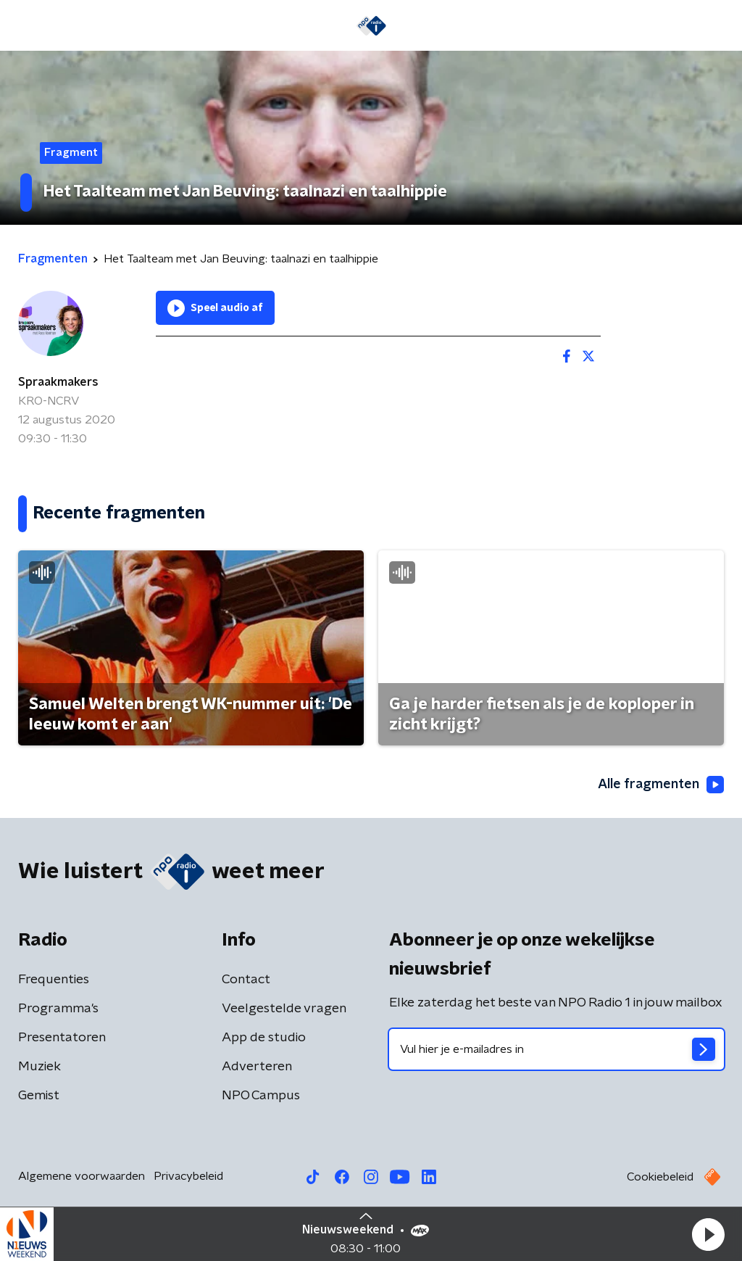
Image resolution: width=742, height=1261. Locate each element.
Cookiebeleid (660, 1177)
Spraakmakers (58, 382)
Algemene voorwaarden (81, 1176)
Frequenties (53, 979)
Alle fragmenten (661, 784)
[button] (708, 1234)
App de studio (264, 1037)
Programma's (58, 1008)
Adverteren (257, 1066)
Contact (246, 979)
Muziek (39, 1066)
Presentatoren (62, 1037)
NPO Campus (261, 1095)
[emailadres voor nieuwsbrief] (556, 1049)
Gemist (38, 1095)
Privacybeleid (188, 1176)
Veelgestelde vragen (284, 1008)
